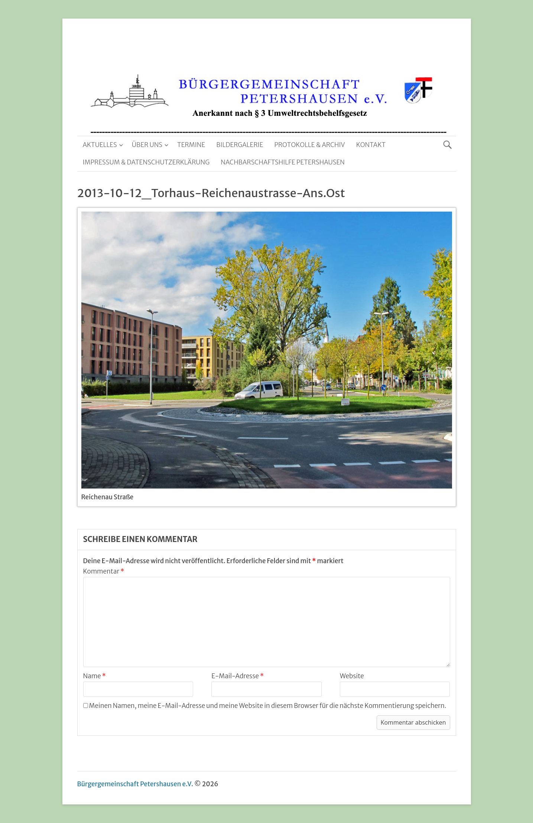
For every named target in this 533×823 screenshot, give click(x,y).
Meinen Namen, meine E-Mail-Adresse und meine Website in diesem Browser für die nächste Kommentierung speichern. (267, 706)
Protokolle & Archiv (309, 145)
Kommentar (103, 571)
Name (94, 676)
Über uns (147, 145)
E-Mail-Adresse (237, 676)
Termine (191, 145)
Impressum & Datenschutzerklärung (146, 162)
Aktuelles (100, 145)
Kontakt (371, 145)
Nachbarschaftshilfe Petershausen (283, 162)
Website (352, 676)
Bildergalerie (239, 145)
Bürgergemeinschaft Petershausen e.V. (135, 784)
